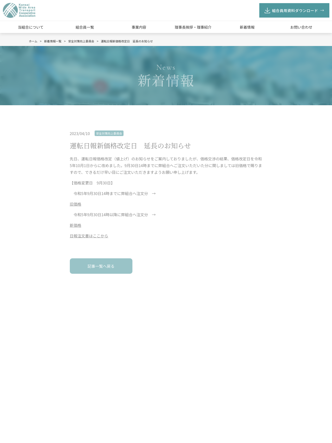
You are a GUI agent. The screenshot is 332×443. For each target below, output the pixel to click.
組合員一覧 (85, 27)
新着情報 (247, 27)
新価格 (75, 225)
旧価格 (75, 204)
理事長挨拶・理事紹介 (193, 27)
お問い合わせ (301, 27)
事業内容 (138, 27)
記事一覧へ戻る (100, 266)
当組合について (31, 27)
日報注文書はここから (89, 236)
